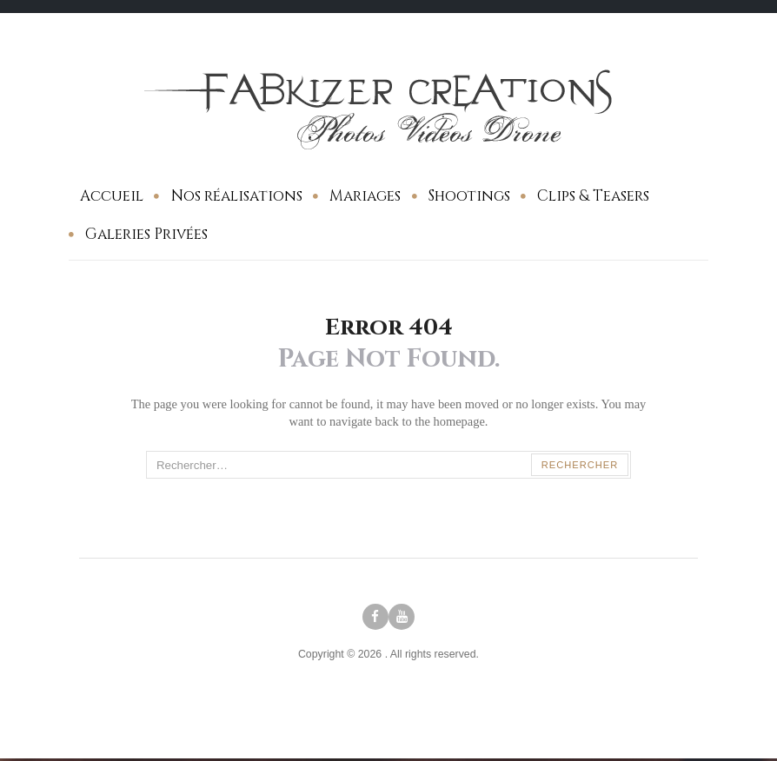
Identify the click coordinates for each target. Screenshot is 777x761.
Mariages (365, 196)
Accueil (111, 196)
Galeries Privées (146, 234)
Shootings (469, 196)
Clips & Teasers (593, 196)
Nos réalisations (236, 196)
